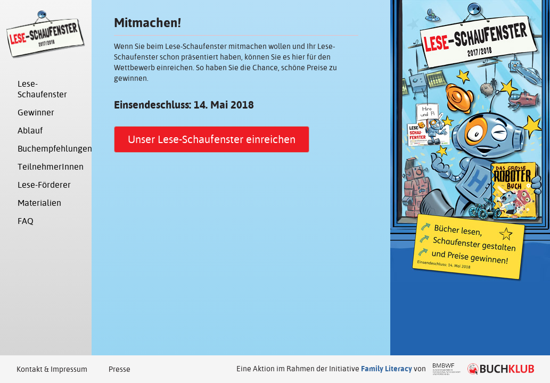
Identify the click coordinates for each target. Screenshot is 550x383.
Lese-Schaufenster (42, 89)
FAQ (26, 221)
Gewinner (36, 112)
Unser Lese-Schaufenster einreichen (211, 139)
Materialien (39, 203)
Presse (119, 369)
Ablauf (30, 131)
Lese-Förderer (44, 185)
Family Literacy (386, 368)
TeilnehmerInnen (51, 167)
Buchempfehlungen (51, 149)
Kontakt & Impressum (52, 369)
